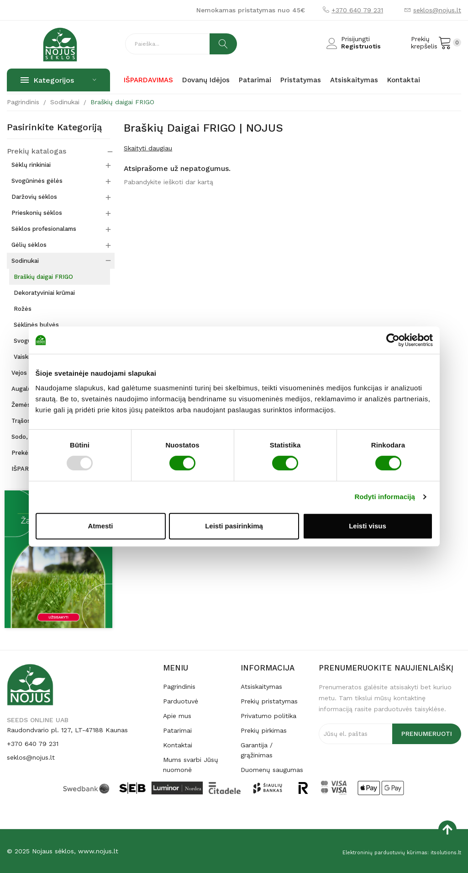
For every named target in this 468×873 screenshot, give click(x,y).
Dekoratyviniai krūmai (44, 292)
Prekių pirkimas (264, 730)
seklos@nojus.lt (437, 10)
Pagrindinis (179, 686)
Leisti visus (367, 526)
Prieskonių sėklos (36, 212)
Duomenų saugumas (272, 769)
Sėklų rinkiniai (31, 164)
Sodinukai (25, 260)
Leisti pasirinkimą (234, 526)
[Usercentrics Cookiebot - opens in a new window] (393, 340)
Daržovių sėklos (34, 196)
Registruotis (361, 46)
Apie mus (177, 715)
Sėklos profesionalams (43, 228)
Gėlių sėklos (29, 244)
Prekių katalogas (33, 151)
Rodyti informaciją (384, 496)
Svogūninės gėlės (37, 180)
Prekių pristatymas (269, 701)
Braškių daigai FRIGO (43, 276)
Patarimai (177, 730)
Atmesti (100, 526)
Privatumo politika (268, 715)
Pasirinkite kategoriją (54, 127)
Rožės (23, 308)
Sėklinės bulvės (36, 324)
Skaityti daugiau (148, 148)
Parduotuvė (180, 701)
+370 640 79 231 (357, 10)
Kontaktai (177, 745)
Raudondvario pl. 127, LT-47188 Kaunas (67, 730)
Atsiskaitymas (261, 686)
